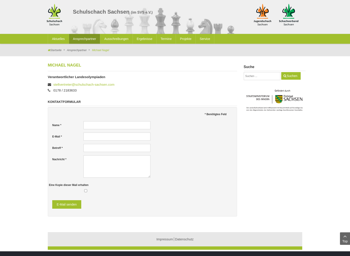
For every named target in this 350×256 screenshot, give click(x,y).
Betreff (57, 148)
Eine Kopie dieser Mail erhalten (68, 185)
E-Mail (57, 136)
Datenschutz (184, 239)
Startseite (56, 50)
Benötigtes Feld (216, 114)
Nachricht (59, 159)
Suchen (292, 76)
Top (345, 238)
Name (56, 125)
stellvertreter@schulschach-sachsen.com (84, 84)
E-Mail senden (67, 204)
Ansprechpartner (77, 50)
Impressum (164, 239)
